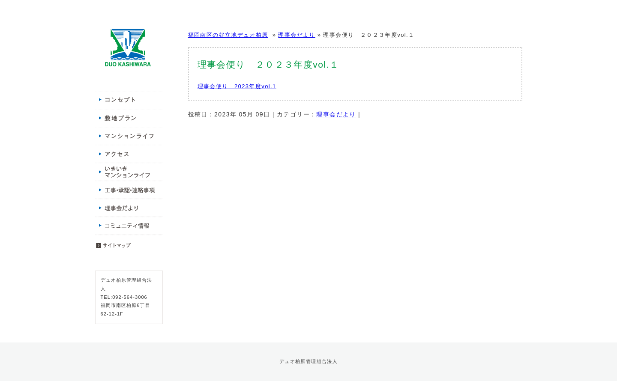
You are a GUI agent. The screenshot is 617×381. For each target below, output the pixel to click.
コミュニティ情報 (129, 226)
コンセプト (129, 100)
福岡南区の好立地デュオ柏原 (127, 47)
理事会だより (129, 208)
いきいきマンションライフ (129, 172)
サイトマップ (129, 244)
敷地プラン (129, 118)
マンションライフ (129, 136)
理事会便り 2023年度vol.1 (237, 86)
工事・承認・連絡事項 (129, 190)
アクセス (129, 154)
